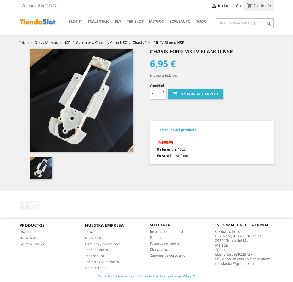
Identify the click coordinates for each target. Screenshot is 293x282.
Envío (89, 232)
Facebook (24, 205)
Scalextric (98, 21)
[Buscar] (245, 23)
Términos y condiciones (103, 244)
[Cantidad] (155, 94)
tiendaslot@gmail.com (234, 263)
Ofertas (25, 232)
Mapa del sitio (95, 268)
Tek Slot (135, 21)
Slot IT (75, 21)
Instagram (34, 205)
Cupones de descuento (167, 255)
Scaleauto (180, 21)
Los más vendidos (33, 244)
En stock (164, 155)
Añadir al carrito (195, 94)
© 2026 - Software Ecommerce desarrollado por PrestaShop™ (146, 276)
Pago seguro (94, 256)
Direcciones (159, 249)
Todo (201, 21)
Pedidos (156, 237)
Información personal (166, 231)
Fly (118, 21)
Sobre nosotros (96, 250)
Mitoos (156, 21)
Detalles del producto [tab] (178, 129)
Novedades (28, 238)
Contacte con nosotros (102, 262)
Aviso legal (93, 238)
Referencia (167, 149)
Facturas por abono (165, 243)
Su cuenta (160, 225)
